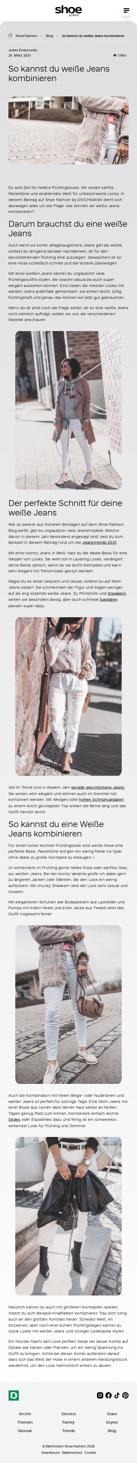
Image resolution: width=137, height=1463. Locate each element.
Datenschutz (72, 1452)
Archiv (25, 1413)
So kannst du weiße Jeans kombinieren (93, 35)
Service (68, 1413)
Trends (68, 1430)
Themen (25, 1422)
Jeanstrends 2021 (99, 542)
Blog (49, 35)
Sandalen (109, 599)
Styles (112, 1422)
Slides (14, 1119)
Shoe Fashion (26, 35)
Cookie (90, 1452)
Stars (112, 1413)
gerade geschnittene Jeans (97, 787)
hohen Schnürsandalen (101, 799)
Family (68, 1422)
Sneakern (117, 593)
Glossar (25, 1430)
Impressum (51, 1452)
